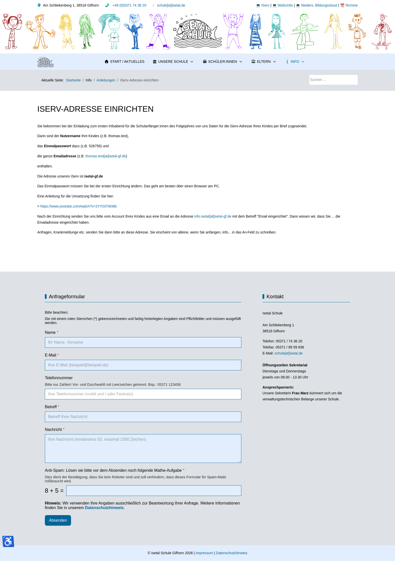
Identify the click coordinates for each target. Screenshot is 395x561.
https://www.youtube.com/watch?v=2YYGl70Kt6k (78, 206)
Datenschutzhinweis (231, 553)
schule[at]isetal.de (171, 5)
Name (51, 332)
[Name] (143, 342)
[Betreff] (143, 416)
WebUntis (285, 5)
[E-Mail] (143, 365)
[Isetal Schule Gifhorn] (45, 61)
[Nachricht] (143, 448)
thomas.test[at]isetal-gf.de (105, 156)
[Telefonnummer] (143, 394)
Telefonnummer (59, 378)
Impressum (204, 553)
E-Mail (52, 355)
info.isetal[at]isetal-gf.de (212, 216)
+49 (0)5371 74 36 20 (129, 5)
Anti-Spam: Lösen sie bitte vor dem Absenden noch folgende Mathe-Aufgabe (114, 470)
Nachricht (54, 429)
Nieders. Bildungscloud (319, 5)
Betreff (52, 407)
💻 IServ (263, 5)
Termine (351, 5)
